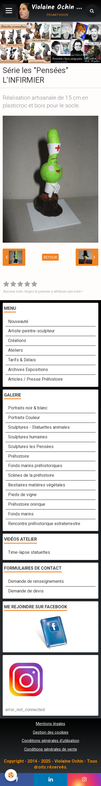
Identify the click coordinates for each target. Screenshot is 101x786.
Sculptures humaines (27, 436)
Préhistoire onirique (26, 504)
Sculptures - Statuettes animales (39, 427)
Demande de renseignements (36, 581)
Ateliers (15, 350)
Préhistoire (18, 456)
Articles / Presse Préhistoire (35, 379)
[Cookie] (11, 775)
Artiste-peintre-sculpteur (31, 330)
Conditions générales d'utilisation (50, 740)
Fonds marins (21, 513)
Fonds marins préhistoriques (35, 465)
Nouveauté (18, 321)
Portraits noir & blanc (27, 407)
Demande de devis (26, 591)
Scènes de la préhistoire (31, 475)
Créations (17, 340)
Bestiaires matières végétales (36, 484)
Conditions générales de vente (50, 749)
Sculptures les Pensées (31, 446)
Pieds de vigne (22, 494)
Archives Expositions (28, 369)
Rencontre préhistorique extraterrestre (44, 523)
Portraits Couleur (24, 417)
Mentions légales (50, 724)
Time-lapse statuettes (29, 552)
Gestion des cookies (50, 732)
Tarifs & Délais (22, 359)
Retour (50, 257)
